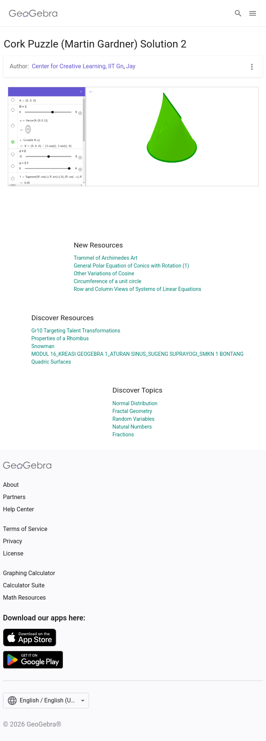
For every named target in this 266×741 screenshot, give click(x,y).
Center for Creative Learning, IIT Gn (78, 66)
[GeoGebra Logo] (33, 13)
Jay (130, 66)
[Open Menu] (252, 13)
